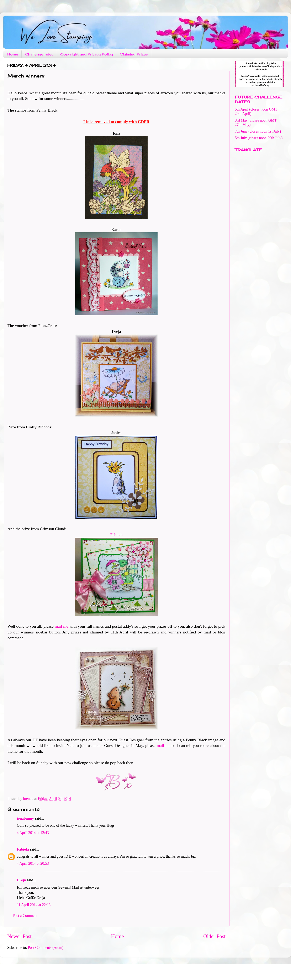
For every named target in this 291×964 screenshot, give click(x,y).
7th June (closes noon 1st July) (258, 131)
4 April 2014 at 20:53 (33, 863)
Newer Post (19, 936)
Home (12, 54)
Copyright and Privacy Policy (86, 54)
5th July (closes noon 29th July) (259, 138)
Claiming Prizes (134, 54)
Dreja (21, 880)
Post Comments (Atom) (45, 948)
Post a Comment (25, 916)
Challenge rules (39, 54)
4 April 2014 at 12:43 (33, 833)
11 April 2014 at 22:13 (34, 905)
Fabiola (116, 534)
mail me (61, 626)
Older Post (214, 936)
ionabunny (25, 818)
